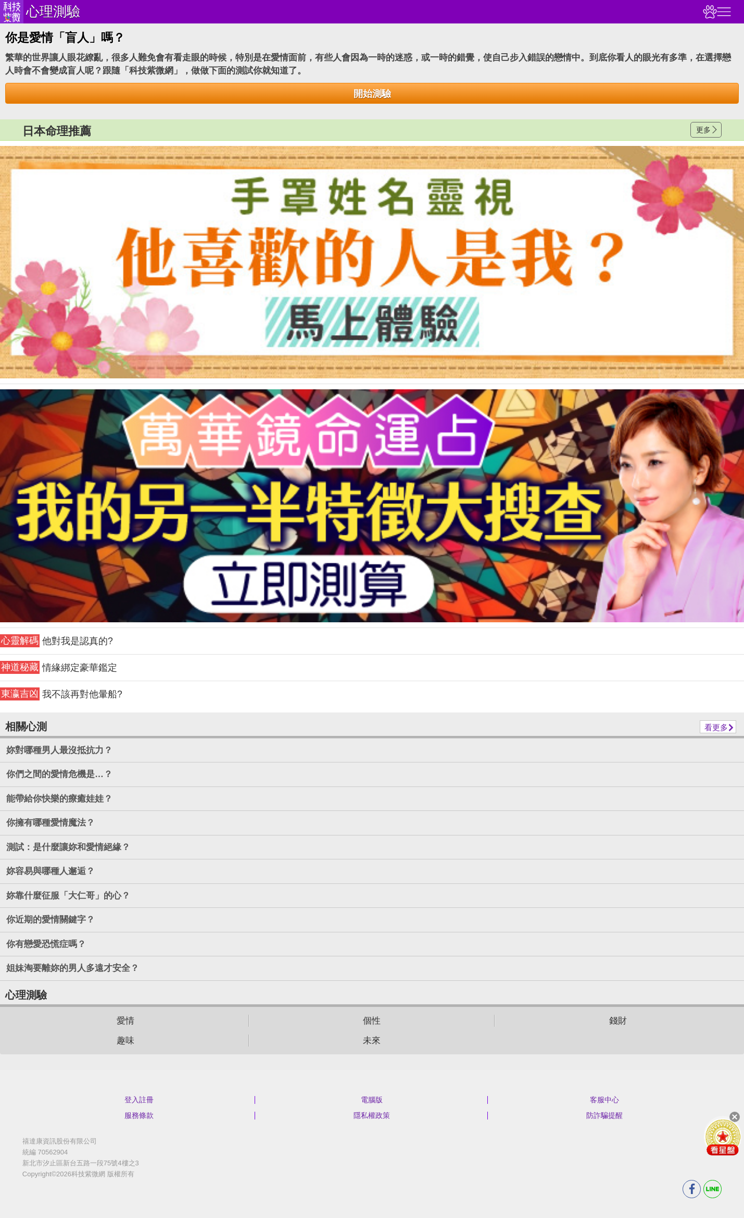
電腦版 (372, 1100)
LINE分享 (712, 1189)
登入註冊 (139, 1100)
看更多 (716, 727)
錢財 (618, 1021)
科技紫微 (11, 11)
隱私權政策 (372, 1115)
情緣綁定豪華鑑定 (58, 667)
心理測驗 (53, 11)
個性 (372, 1021)
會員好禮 (722, 1136)
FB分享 (692, 1189)
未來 (372, 1040)
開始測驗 (372, 94)
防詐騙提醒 (604, 1115)
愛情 (125, 1021)
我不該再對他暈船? (61, 693)
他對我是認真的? (56, 640)
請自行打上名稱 (372, 262)
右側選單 (722, 11)
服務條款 (139, 1115)
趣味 (125, 1040)
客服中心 (604, 1100)
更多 (703, 130)
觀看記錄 (708, 11)
